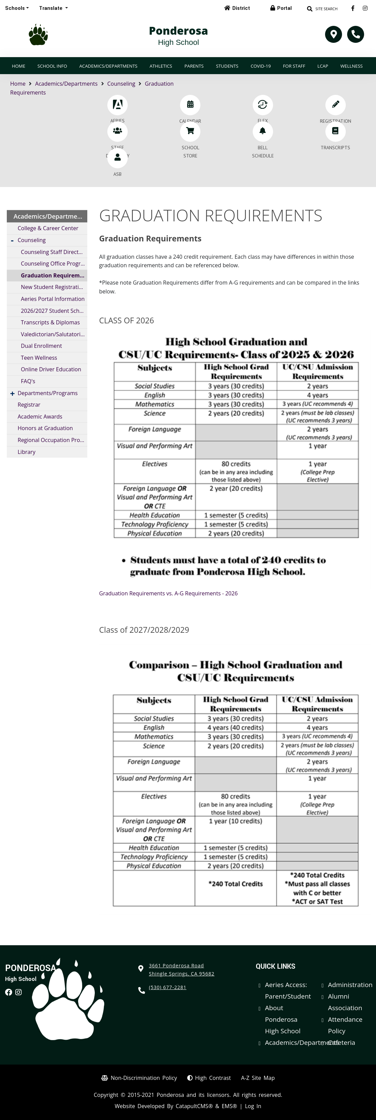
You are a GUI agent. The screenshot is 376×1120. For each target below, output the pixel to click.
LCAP (323, 66)
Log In (253, 1106)
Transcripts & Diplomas (50, 322)
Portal (284, 8)
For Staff (294, 66)
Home (18, 66)
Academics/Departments (108, 66)
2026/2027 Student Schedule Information (54, 311)
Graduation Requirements (54, 275)
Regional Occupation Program (52, 440)
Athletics (160, 66)
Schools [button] (15, 8)
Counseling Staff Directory (54, 252)
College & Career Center (48, 228)
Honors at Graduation (45, 428)
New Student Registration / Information (54, 287)
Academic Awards (40, 416)
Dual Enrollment (41, 346)
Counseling (121, 83)
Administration (350, 984)
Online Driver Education (51, 369)
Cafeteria (341, 1042)
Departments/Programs (48, 393)
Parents (194, 66)
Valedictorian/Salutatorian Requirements (54, 334)
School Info (52, 66)
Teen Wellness (39, 357)
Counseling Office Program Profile (54, 263)
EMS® (229, 1106)
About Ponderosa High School (283, 1019)
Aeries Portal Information (53, 299)
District (241, 8)
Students (227, 66)
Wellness (351, 66)
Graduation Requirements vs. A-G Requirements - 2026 (168, 593)
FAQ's (28, 381)
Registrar (29, 404)
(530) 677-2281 (167, 987)
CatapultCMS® (194, 1106)
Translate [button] (51, 8)
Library (26, 452)
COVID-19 (261, 66)
